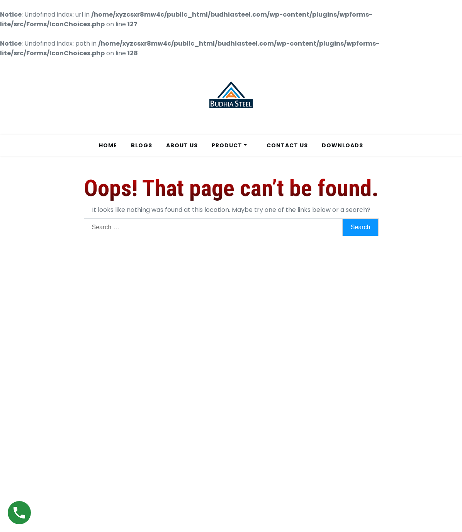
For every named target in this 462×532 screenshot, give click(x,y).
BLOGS (141, 145)
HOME (108, 145)
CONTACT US (287, 145)
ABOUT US (182, 145)
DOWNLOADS (342, 145)
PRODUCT (227, 145)
